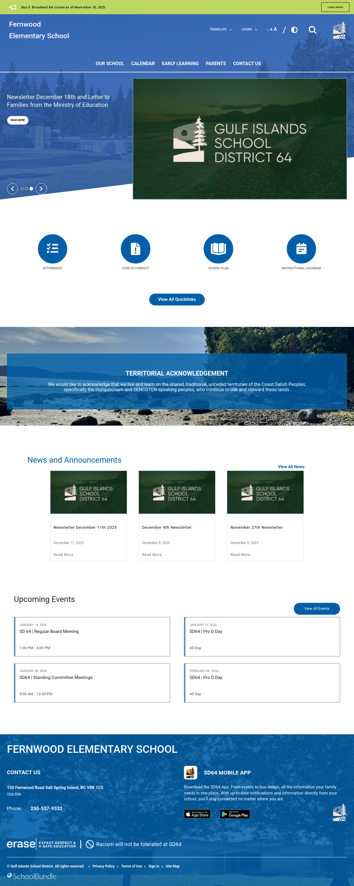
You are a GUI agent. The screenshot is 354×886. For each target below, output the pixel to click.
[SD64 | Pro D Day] (262, 636)
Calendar (143, 63)
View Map (14, 794)
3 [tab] (31, 189)
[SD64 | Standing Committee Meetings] (92, 683)
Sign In (153, 866)
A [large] (275, 29)
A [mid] (271, 30)
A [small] (268, 30)
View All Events (316, 608)
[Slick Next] (41, 188)
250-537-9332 (47, 808)
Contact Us (247, 63)
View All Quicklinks (177, 299)
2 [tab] (26, 188)
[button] (312, 28)
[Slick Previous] (12, 188)
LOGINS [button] (249, 29)
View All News (291, 466)
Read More (16, 120)
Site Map (173, 866)
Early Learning (180, 63)
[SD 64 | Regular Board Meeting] (92, 636)
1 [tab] (22, 188)
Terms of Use (131, 866)
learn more (335, 7)
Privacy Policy (104, 866)
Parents (216, 63)
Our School (110, 63)
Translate (220, 29)
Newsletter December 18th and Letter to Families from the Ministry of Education (58, 101)
